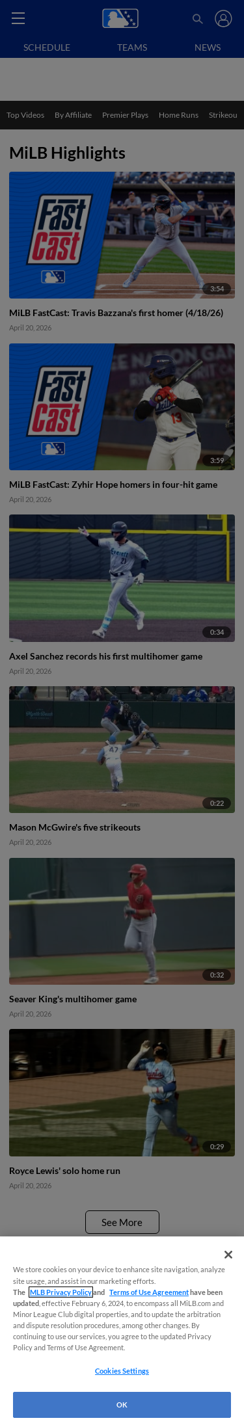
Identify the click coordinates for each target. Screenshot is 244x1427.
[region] (122, 1331)
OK (122, 1404)
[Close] (228, 1254)
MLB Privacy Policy (61, 1292)
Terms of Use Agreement (149, 1292)
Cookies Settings (122, 1371)
